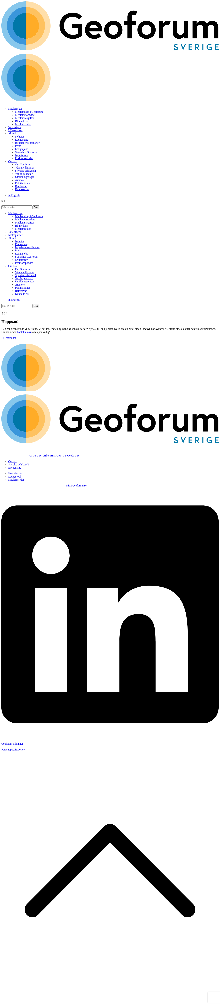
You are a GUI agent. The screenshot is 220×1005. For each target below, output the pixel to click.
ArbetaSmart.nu (52, 455)
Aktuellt (12, 133)
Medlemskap (15, 108)
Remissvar (21, 186)
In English (14, 195)
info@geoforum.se (76, 485)
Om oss (12, 161)
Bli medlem (21, 121)
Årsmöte (20, 180)
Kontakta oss (22, 189)
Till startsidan (8, 337)
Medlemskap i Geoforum (29, 111)
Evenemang (21, 139)
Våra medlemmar (24, 167)
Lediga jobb (21, 149)
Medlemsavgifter (24, 117)
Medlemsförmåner (25, 114)
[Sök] (35, 207)
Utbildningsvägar (24, 176)
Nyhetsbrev (21, 155)
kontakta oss (24, 332)
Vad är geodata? (24, 173)
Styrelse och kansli (25, 170)
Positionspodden (24, 158)
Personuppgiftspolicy (13, 749)
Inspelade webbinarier (27, 142)
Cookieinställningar (12, 743)
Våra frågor (14, 127)
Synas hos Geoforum (26, 152)
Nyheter (19, 136)
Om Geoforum (23, 164)
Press (18, 145)
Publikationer (22, 183)
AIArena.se (35, 455)
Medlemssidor (23, 124)
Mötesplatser (15, 130)
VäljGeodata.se (71, 455)
